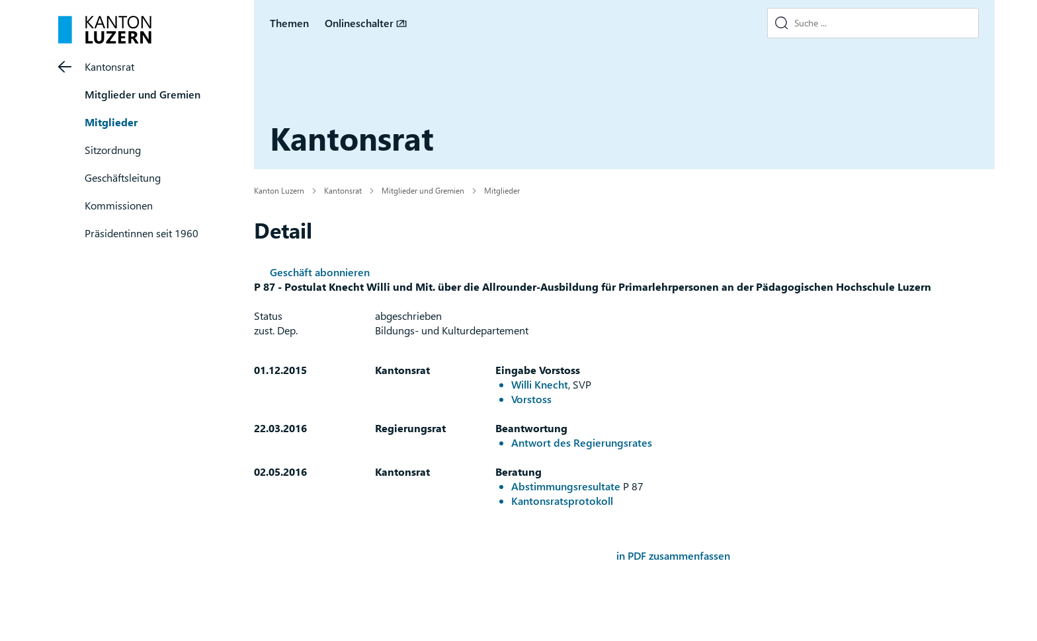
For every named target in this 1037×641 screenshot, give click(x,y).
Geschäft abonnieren (320, 272)
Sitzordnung (113, 150)
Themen (289, 23)
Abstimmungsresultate (565, 486)
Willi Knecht (539, 384)
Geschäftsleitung (123, 177)
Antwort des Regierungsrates (581, 442)
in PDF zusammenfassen (673, 555)
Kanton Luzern (279, 190)
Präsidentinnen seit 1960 (141, 233)
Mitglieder (111, 122)
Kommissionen (119, 205)
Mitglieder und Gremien (142, 94)
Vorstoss (531, 399)
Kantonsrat (109, 66)
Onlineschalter (359, 23)
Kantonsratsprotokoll (562, 501)
